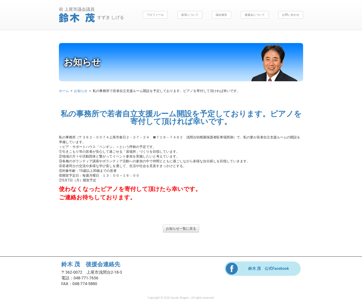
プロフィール (155, 14)
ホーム (64, 91)
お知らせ (80, 91)
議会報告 (221, 14)
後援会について (255, 14)
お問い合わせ (290, 14)
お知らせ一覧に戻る (181, 228)
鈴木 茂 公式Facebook (268, 268)
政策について (189, 14)
